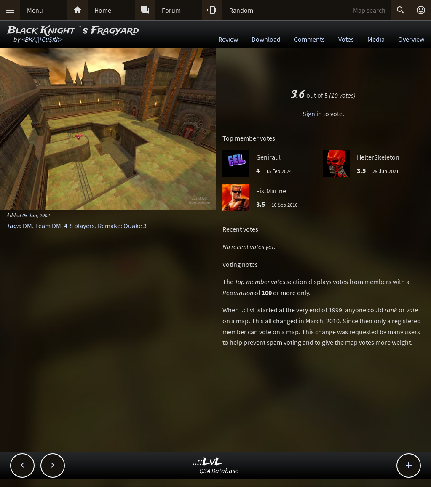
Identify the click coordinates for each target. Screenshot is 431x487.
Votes (346, 39)
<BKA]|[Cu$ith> (42, 39)
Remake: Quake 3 (122, 225)
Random (241, 10)
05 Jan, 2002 (36, 215)
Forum (171, 10)
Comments (309, 39)
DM (27, 225)
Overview (411, 39)
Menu (35, 10)
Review (228, 39)
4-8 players (79, 225)
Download (266, 39)
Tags (13, 225)
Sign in (312, 113)
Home (102, 10)
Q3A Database (218, 470)
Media (376, 39)
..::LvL (207, 462)
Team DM (48, 225)
